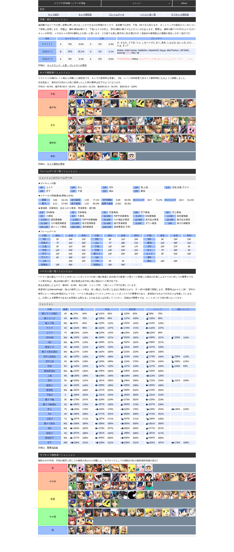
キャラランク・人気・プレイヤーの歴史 (67, 65)
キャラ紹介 (53, 14)
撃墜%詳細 (52, 447)
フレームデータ (116, 14)
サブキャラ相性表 (180, 14)
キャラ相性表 (85, 14)
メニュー (136, 3)
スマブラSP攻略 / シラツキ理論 (69, 3)
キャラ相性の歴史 (56, 164)
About (184, 3)
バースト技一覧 (148, 14)
